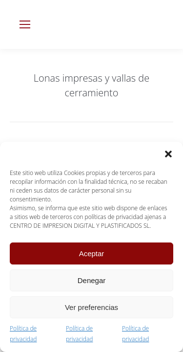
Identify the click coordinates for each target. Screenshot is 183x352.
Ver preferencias (91, 307)
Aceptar (91, 253)
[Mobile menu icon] (25, 24)
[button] (168, 154)
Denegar (92, 280)
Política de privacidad (23, 333)
